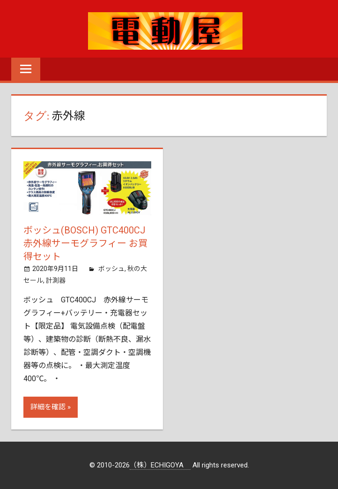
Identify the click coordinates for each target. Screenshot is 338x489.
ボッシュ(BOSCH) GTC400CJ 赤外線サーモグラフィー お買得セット (85, 243)
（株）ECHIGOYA (160, 465)
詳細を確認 (48, 407)
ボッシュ (111, 268)
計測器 (56, 280)
